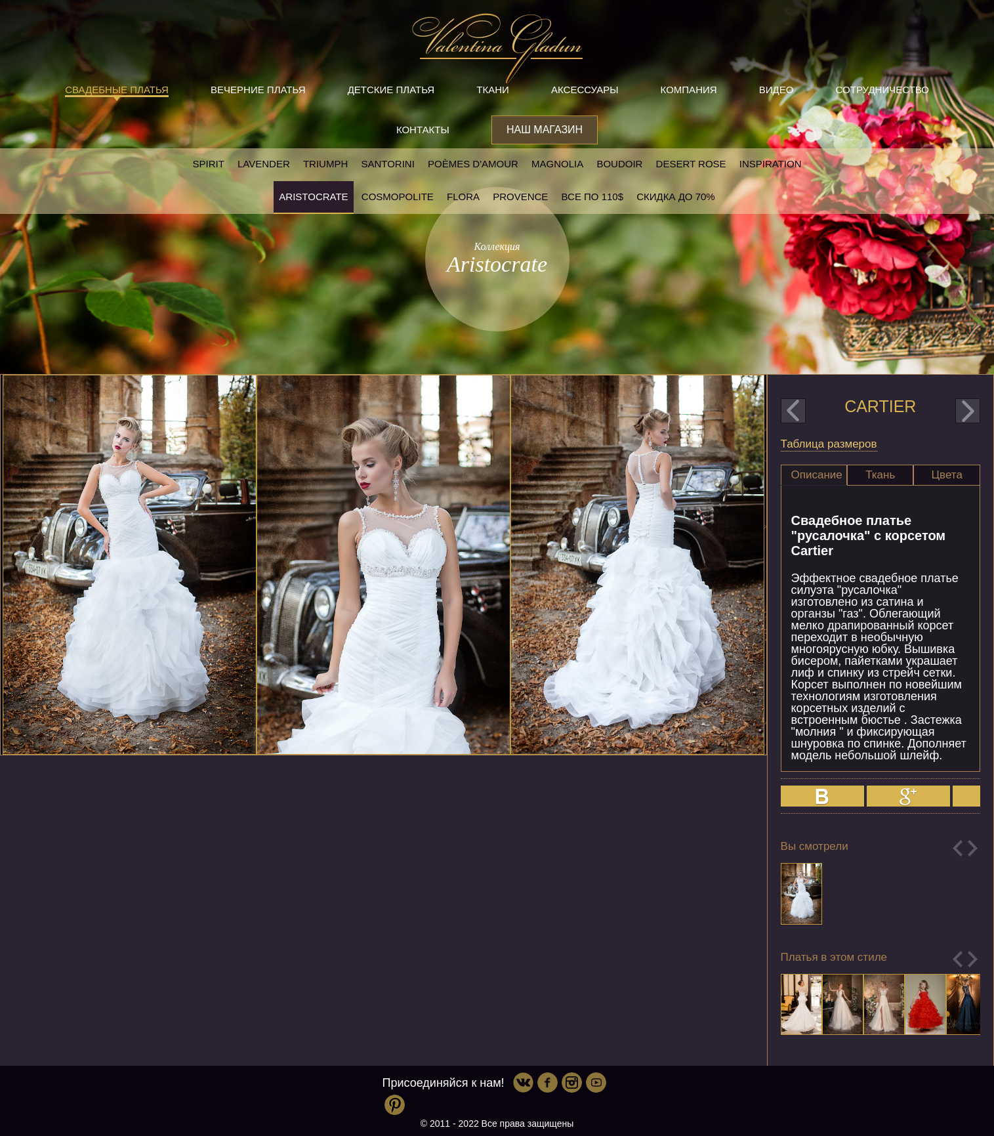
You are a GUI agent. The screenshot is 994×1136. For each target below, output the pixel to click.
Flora (463, 196)
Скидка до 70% (675, 196)
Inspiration (770, 163)
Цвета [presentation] (947, 475)
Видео (776, 89)
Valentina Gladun (497, 48)
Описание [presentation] (816, 475)
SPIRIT (208, 163)
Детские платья (391, 89)
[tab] (814, 475)
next (967, 410)
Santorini (387, 163)
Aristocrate (313, 196)
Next (973, 848)
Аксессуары (584, 89)
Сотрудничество (882, 89)
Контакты (422, 129)
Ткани (492, 89)
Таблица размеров (829, 444)
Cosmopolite (398, 196)
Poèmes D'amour (473, 163)
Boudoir (619, 163)
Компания (689, 89)
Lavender (264, 163)
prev (793, 410)
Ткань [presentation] (880, 475)
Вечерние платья (258, 89)
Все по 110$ (593, 196)
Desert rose (691, 163)
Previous (958, 848)
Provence (520, 196)
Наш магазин (545, 129)
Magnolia (557, 163)
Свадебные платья (117, 89)
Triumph (325, 163)
